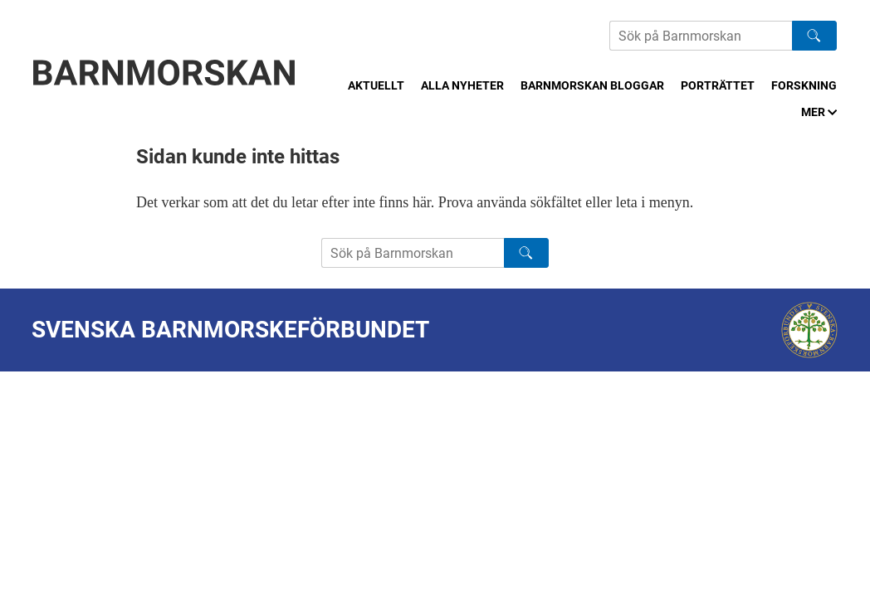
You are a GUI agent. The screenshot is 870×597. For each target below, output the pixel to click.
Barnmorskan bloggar (592, 85)
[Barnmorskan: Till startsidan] (164, 72)
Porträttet (718, 85)
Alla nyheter (462, 85)
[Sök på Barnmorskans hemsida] (700, 36)
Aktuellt (376, 85)
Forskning (804, 85)
